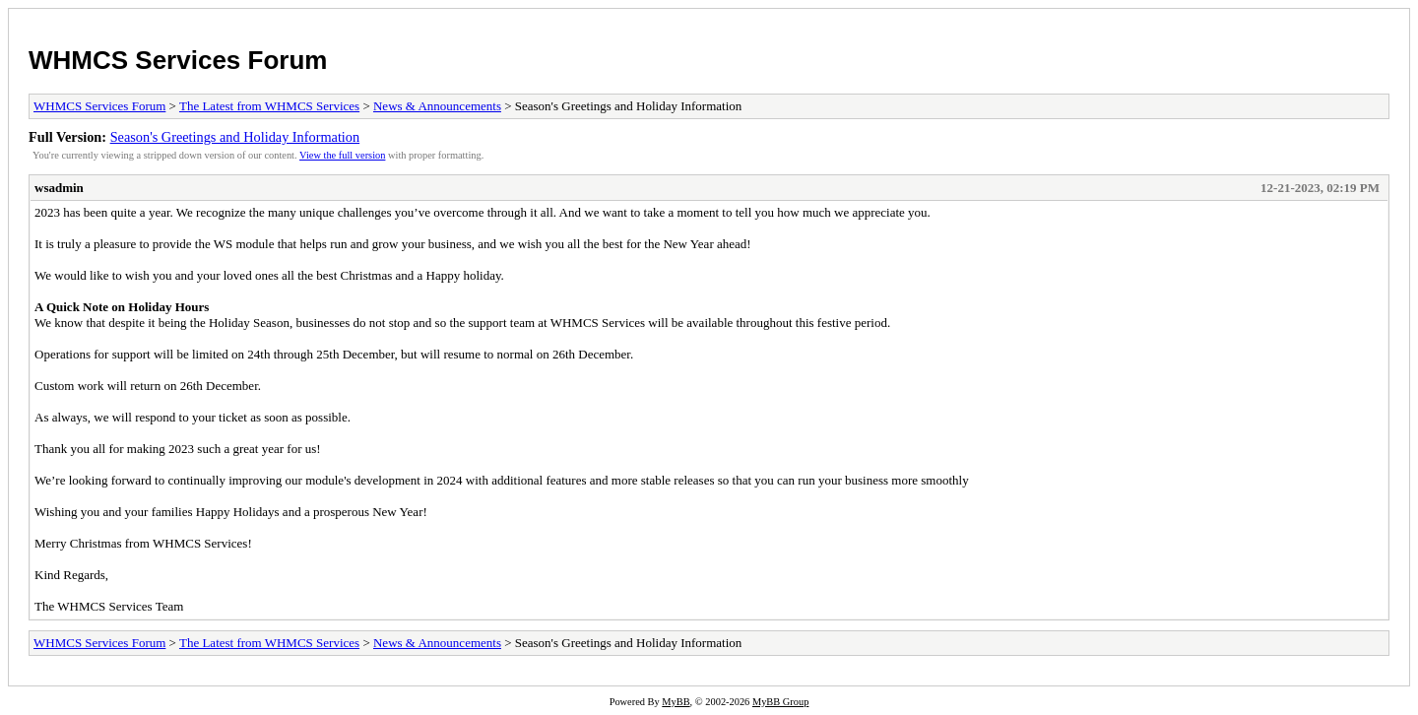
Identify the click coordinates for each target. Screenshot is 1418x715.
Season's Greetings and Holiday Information (235, 137)
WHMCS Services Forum (178, 60)
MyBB (675, 701)
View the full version (342, 155)
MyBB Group (780, 701)
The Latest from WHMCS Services (269, 105)
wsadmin (59, 187)
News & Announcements (437, 105)
